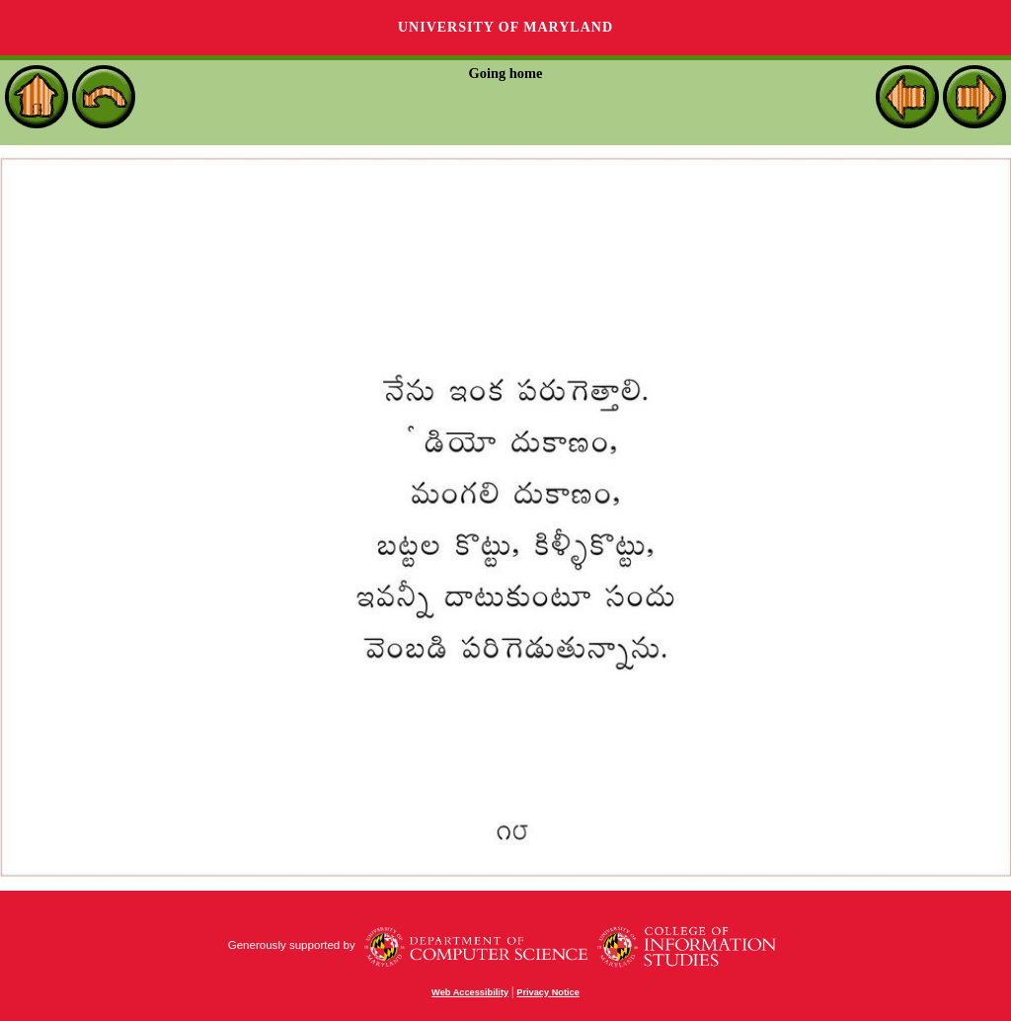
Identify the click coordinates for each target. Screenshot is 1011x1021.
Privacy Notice (548, 992)
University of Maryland (505, 27)
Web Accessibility (469, 992)
